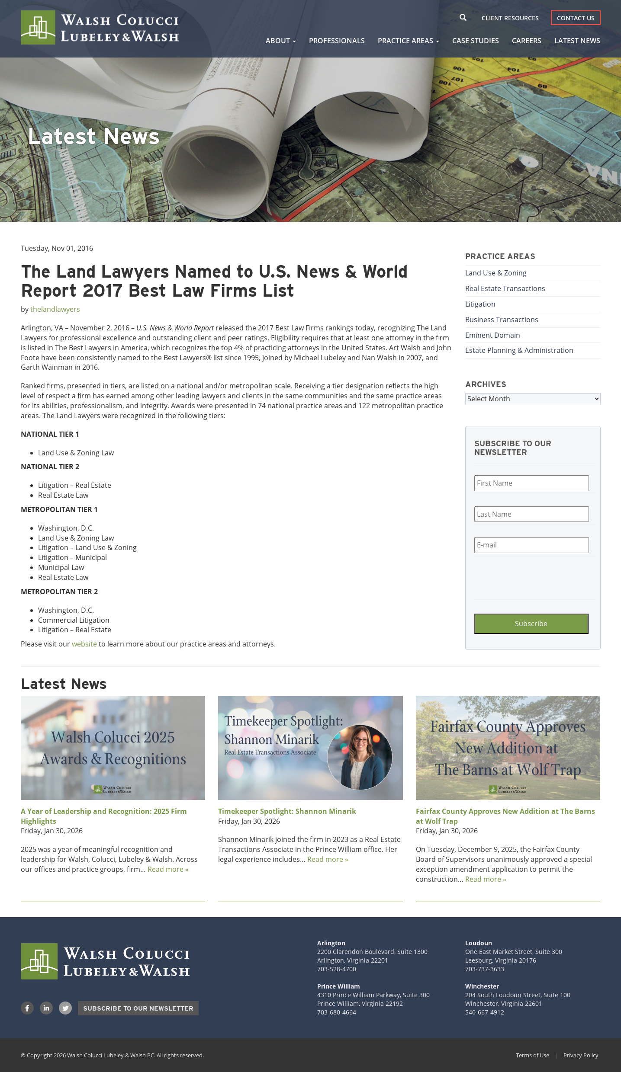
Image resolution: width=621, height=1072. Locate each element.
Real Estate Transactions (505, 288)
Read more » (168, 869)
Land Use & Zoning (496, 273)
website (84, 644)
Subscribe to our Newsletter (138, 1008)
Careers (526, 40)
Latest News (577, 40)
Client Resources (510, 18)
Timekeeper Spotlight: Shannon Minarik (287, 811)
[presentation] (526, 576)
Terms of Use (532, 1055)
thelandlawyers (55, 309)
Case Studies (475, 40)
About (281, 40)
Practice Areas (408, 40)
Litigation (480, 304)
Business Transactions (501, 319)
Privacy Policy (580, 1055)
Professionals (337, 40)
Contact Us (576, 18)
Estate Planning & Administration (519, 350)
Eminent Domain (492, 335)
